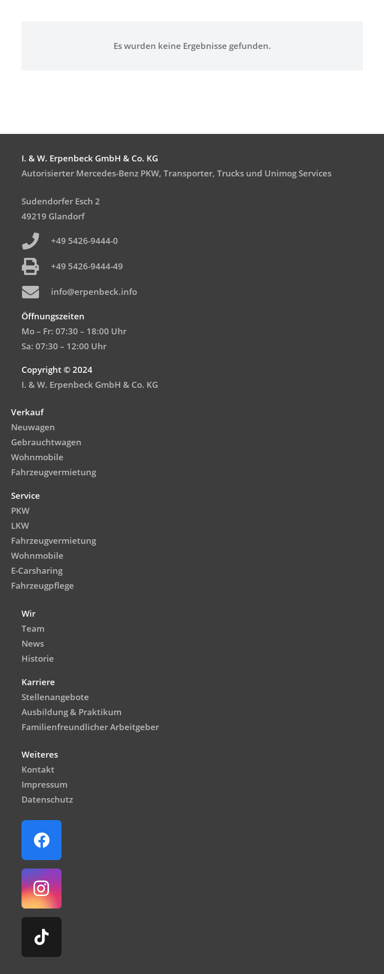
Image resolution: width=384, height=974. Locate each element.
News (33, 643)
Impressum (45, 784)
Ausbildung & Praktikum (72, 712)
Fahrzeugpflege (42, 585)
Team (33, 628)
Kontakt (38, 769)
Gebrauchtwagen (46, 442)
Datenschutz (47, 799)
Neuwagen (33, 427)
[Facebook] (42, 840)
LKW (20, 525)
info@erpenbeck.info (94, 291)
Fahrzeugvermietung (53, 472)
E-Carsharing (36, 570)
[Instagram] (42, 889)
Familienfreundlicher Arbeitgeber (90, 727)
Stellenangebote (55, 697)
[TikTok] (42, 937)
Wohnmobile (37, 457)
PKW (20, 510)
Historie (38, 658)
